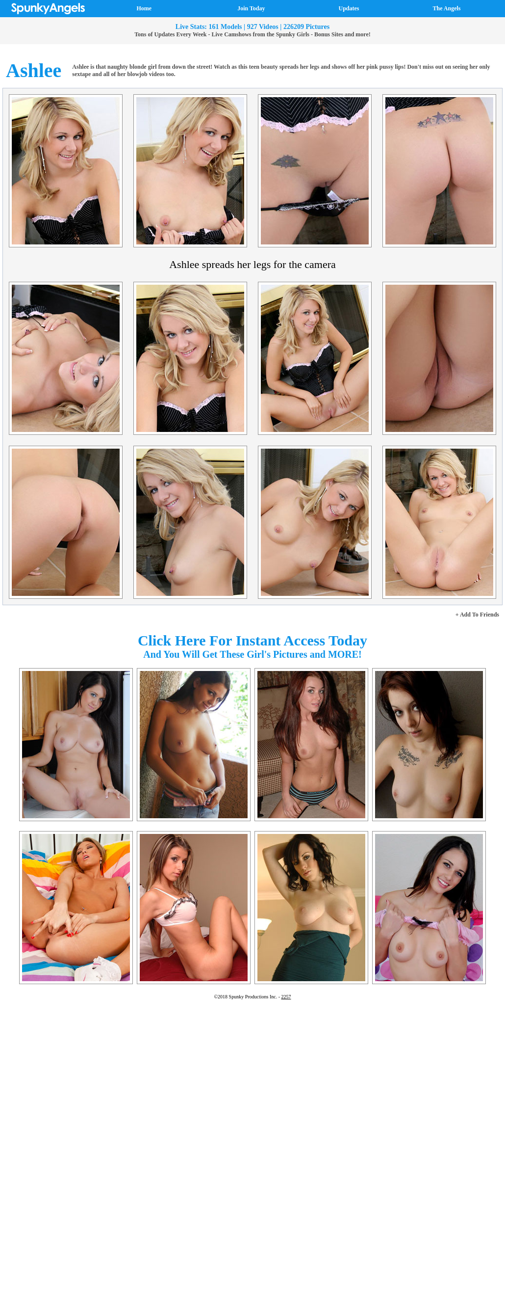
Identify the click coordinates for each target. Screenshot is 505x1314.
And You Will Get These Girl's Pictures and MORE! (252, 654)
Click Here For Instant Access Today (252, 640)
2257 (286, 996)
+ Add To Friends (477, 614)
